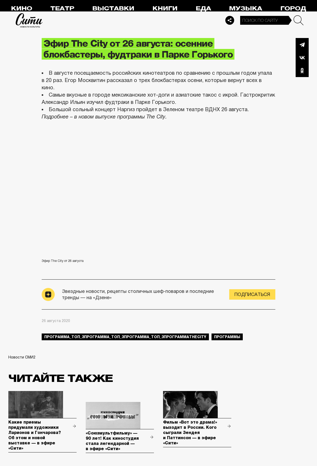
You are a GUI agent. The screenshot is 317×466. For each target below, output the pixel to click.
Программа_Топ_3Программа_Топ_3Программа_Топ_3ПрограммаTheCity (125, 337)
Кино (21, 8)
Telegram (302, 44)
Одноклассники (302, 70)
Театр (62, 8)
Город (293, 8)
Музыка (245, 8)
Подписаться (252, 294)
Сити (29, 20)
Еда (203, 8)
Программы (227, 337)
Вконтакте (302, 57)
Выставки (113, 8)
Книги (164, 8)
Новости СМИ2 (21, 357)
